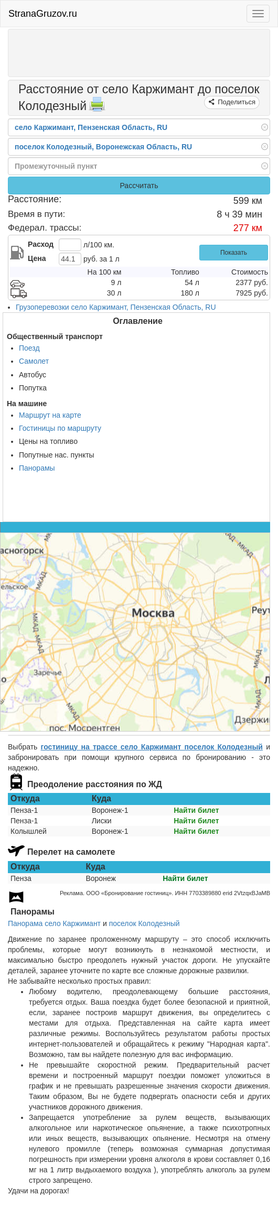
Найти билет (196, 810)
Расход (41, 244)
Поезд (29, 348)
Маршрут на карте (50, 415)
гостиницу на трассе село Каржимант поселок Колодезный (152, 747)
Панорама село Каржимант (54, 923)
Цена (37, 258)
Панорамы (37, 468)
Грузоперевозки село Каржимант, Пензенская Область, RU (116, 307)
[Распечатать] (97, 107)
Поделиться (235, 102)
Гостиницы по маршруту (60, 428)
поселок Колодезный (144, 923)
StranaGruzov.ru (42, 13)
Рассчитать (139, 185)
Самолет (34, 361)
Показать (233, 252)
